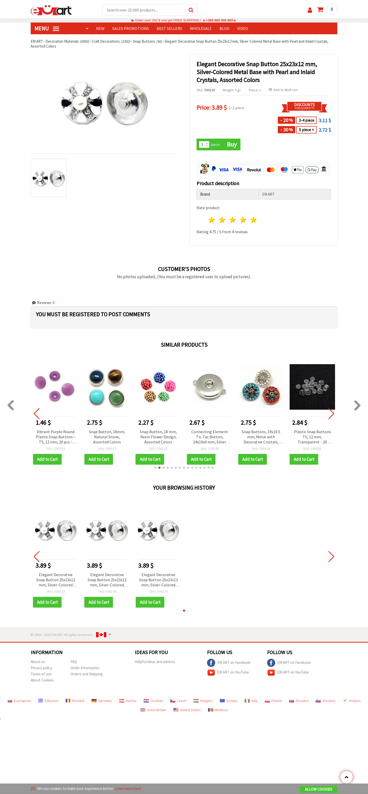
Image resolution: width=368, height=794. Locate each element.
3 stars (233, 220)
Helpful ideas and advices (155, 661)
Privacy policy (41, 667)
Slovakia (298, 700)
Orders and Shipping (87, 674)
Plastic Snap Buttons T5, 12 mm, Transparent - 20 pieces (312, 437)
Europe (228, 700)
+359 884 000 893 (219, 20)
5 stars (253, 220)
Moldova (218, 709)
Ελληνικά (48, 700)
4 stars (243, 220)
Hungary (203, 700)
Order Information (85, 667)
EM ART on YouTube (228, 672)
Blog (224, 28)
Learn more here (128, 788)
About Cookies (42, 680)
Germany (101, 700)
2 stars (222, 220)
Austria (127, 700)
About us (38, 661)
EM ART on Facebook (228, 663)
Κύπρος (351, 700)
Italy (251, 700)
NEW (100, 28)
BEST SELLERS (169, 28)
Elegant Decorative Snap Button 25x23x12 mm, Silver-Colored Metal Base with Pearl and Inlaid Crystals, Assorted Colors (55, 580)
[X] (33, 788)
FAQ (74, 661)
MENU (46, 28)
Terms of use (41, 674)
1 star (212, 220)
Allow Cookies (318, 789)
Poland (273, 700)
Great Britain (153, 709)
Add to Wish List (283, 90)
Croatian (153, 700)
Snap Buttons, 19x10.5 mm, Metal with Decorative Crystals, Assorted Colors (261, 437)
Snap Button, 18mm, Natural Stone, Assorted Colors (107, 436)
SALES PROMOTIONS (130, 28)
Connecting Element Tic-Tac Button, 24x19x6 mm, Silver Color (209, 437)
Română (74, 700)
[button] (155, 468)
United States (187, 709)
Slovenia (325, 700)
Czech (178, 700)
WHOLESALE (201, 28)
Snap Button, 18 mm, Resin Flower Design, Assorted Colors (158, 436)
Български (19, 700)
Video (242, 28)
